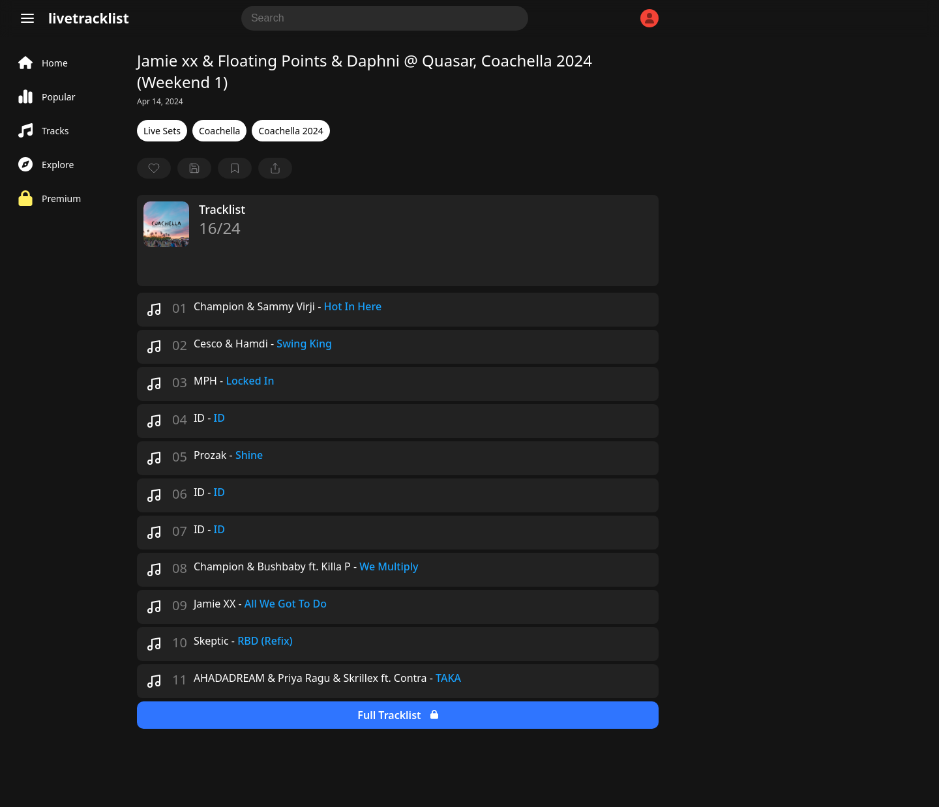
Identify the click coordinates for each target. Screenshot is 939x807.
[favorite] (154, 168)
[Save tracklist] (194, 168)
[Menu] (27, 18)
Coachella (220, 131)
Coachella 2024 (290, 131)
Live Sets (162, 131)
